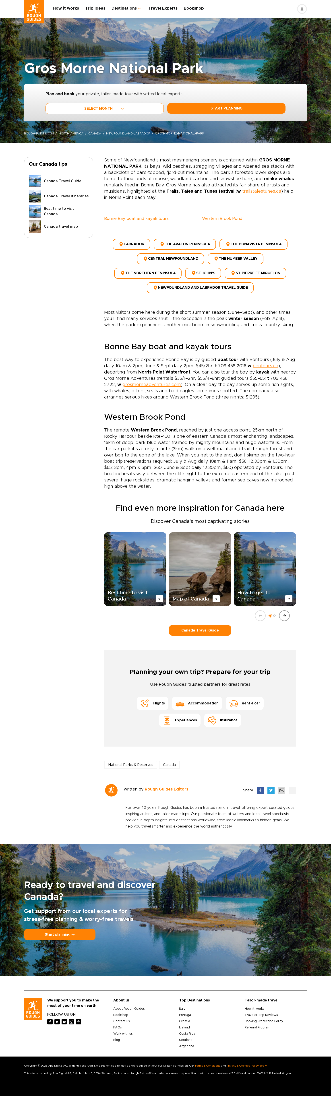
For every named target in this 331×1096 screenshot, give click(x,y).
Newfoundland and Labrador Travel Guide (200, 284)
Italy (182, 1004)
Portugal (185, 1010)
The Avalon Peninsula (184, 243)
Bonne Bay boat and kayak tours (136, 219)
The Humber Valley (235, 257)
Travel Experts (164, 8)
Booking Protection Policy (264, 1017)
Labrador (131, 243)
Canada (99, 133)
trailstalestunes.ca (261, 191)
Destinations (125, 8)
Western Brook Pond (222, 219)
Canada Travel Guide (200, 626)
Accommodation (197, 699)
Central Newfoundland (170, 257)
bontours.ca (265, 361)
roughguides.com (39, 133)
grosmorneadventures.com (151, 380)
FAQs (117, 1023)
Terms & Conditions (207, 1061)
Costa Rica (187, 1029)
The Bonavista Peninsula (253, 243)
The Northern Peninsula (148, 270)
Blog (116, 1035)
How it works (67, 8)
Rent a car (244, 699)
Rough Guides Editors (166, 785)
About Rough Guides (129, 1004)
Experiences (180, 716)
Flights (152, 699)
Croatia (184, 1017)
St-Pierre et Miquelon (255, 270)
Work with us (123, 1029)
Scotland (185, 1035)
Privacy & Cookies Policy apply (247, 1061)
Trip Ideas (97, 8)
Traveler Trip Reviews (261, 1010)
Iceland (184, 1023)
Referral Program (257, 1023)
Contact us (121, 1017)
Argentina (186, 1042)
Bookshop (195, 8)
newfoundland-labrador (133, 133)
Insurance (223, 716)
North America (73, 133)
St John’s (203, 270)
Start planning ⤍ (60, 930)
